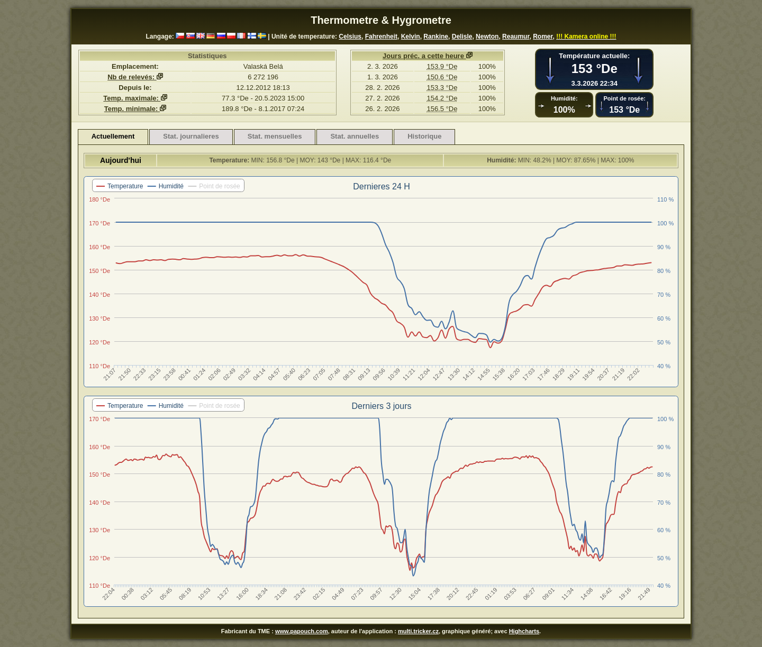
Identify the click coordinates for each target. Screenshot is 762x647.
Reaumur (515, 36)
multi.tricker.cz (418, 631)
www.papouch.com (301, 631)
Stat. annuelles (354, 136)
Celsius (350, 36)
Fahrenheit (381, 36)
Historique (424, 136)
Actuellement (113, 136)
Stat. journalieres (191, 136)
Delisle (462, 36)
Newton (487, 36)
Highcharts (524, 631)
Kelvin (410, 36)
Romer (542, 36)
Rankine (435, 36)
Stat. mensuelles (275, 136)
